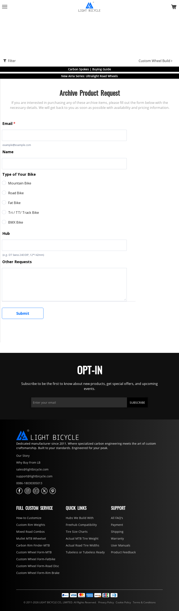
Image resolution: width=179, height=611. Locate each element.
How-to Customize (28, 518)
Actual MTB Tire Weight (82, 538)
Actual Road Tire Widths (82, 545)
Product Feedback (123, 552)
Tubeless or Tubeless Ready (85, 552)
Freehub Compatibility (81, 525)
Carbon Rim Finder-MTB (33, 545)
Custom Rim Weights (30, 525)
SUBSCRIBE (137, 402)
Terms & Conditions (144, 602)
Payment (117, 525)
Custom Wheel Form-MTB (34, 552)
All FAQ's (117, 518)
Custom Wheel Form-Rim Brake (38, 573)
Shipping (117, 532)
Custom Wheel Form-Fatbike (35, 559)
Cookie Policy (123, 602)
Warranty (117, 538)
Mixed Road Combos (30, 532)
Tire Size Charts (77, 532)
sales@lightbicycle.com (32, 469)
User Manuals (120, 545)
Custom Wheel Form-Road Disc (37, 566)
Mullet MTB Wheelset (31, 538)
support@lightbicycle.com (34, 476)
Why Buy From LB (28, 462)
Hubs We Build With (80, 518)
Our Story (23, 456)
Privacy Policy (105, 602)
